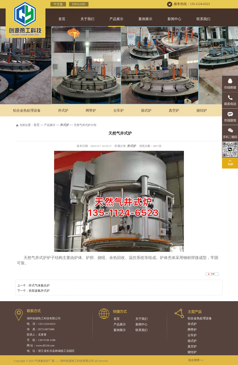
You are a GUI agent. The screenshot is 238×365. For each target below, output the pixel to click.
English (78, 4)
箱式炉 (146, 110)
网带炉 (91, 110)
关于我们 (87, 19)
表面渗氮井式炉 (39, 290)
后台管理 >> (195, 360)
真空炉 (174, 110)
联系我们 (203, 19)
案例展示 (145, 19)
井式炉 (63, 110)
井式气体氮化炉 (39, 285)
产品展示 (116, 19)
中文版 (58, 4)
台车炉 (118, 110)
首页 (61, 19)
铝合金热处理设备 (27, 110)
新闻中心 (174, 19)
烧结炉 (192, 352)
